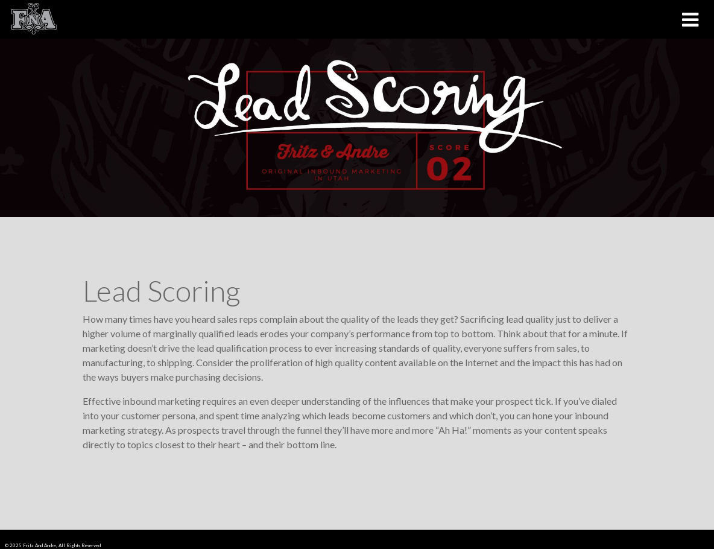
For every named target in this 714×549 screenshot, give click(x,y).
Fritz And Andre (39, 545)
